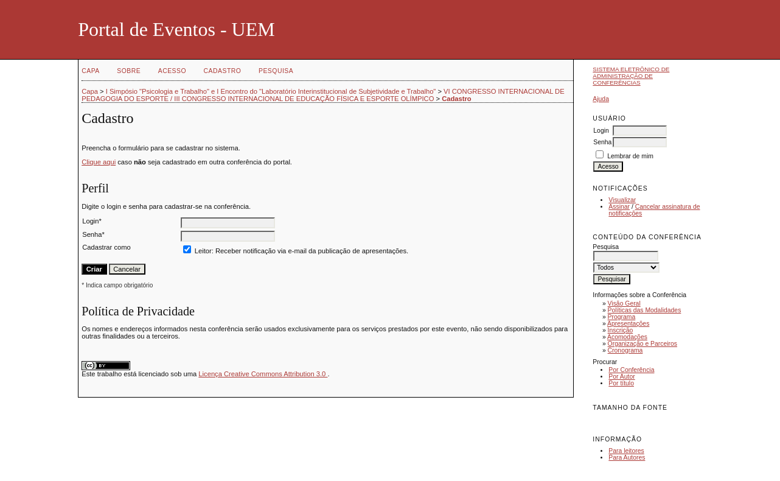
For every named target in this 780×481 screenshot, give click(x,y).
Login (600, 130)
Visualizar (622, 200)
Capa (91, 71)
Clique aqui (99, 162)
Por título (621, 383)
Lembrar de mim (630, 156)
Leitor (203, 251)
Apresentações (628, 323)
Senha (602, 142)
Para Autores (626, 457)
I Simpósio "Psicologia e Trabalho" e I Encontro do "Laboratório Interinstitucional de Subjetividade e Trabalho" (271, 91)
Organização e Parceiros (642, 343)
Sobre (129, 71)
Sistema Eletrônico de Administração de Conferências (631, 76)
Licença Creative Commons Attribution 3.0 (262, 373)
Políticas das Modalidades (644, 310)
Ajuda (601, 99)
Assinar (619, 206)
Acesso (172, 71)
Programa (622, 317)
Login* (92, 221)
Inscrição (620, 330)
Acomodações (627, 337)
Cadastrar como (106, 247)
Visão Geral (624, 303)
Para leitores (626, 451)
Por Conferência (631, 370)
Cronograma (625, 350)
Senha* (93, 234)
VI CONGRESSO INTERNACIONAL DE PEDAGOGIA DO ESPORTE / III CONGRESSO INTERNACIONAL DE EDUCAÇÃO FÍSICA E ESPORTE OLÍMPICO (323, 95)
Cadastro (223, 71)
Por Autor (621, 376)
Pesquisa (276, 71)
